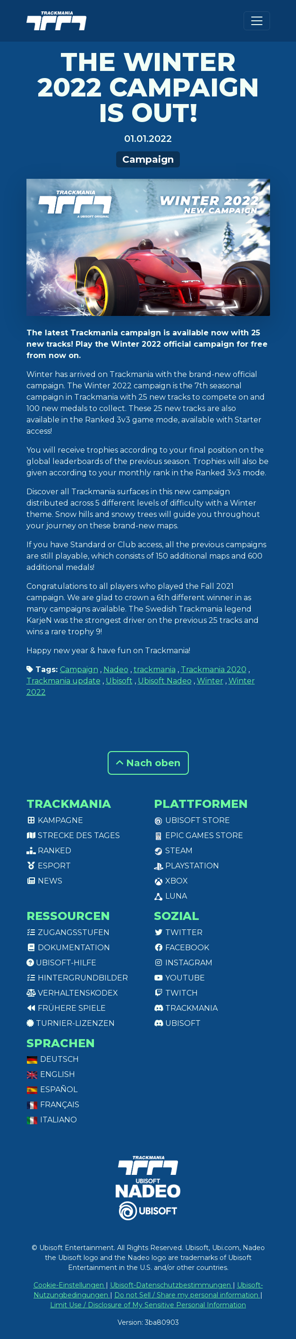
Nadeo (115, 669)
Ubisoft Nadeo (165, 680)
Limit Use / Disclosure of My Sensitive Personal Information (148, 1305)
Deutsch (52, 1059)
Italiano (51, 1119)
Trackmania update (63, 680)
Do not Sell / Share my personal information (187, 1295)
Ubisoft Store (192, 820)
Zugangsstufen (68, 932)
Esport (48, 865)
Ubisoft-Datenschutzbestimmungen (171, 1285)
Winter (210, 680)
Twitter (178, 932)
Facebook (181, 947)
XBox (171, 880)
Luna (170, 896)
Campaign (148, 159)
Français (52, 1104)
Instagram (183, 962)
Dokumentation (68, 947)
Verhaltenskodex (72, 993)
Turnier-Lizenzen (70, 1023)
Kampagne (54, 820)
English (50, 1074)
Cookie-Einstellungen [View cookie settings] (70, 1285)
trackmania (155, 669)
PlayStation (186, 865)
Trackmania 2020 (213, 669)
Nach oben (148, 763)
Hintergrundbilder (77, 977)
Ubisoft (119, 680)
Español (51, 1089)
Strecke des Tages (73, 835)
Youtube (179, 977)
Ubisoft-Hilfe (61, 962)
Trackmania (186, 1008)
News (44, 880)
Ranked (48, 850)
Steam (173, 850)
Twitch (176, 993)
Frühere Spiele (66, 1008)
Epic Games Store (198, 835)
